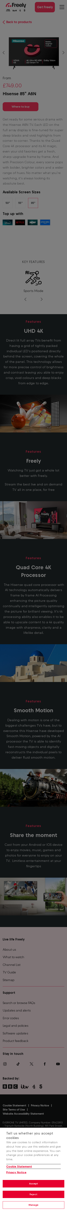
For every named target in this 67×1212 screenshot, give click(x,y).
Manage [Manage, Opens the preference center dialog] (33, 1205)
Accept (33, 1183)
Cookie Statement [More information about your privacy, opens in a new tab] (19, 1166)
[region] (33, 1170)
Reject (33, 1194)
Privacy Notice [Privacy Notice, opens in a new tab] (16, 1172)
